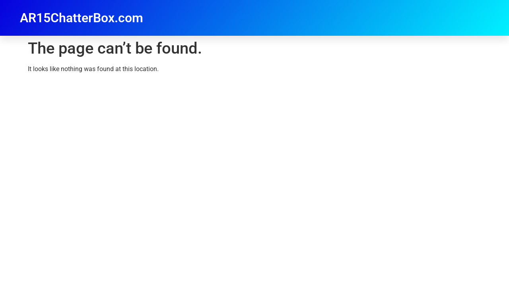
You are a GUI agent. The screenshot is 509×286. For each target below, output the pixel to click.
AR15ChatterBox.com (81, 17)
